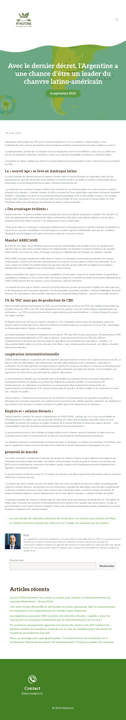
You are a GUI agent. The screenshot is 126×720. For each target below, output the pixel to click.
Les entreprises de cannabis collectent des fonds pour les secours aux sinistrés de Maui (62, 518)
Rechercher (17, 560)
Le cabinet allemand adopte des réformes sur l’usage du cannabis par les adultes (59, 523)
